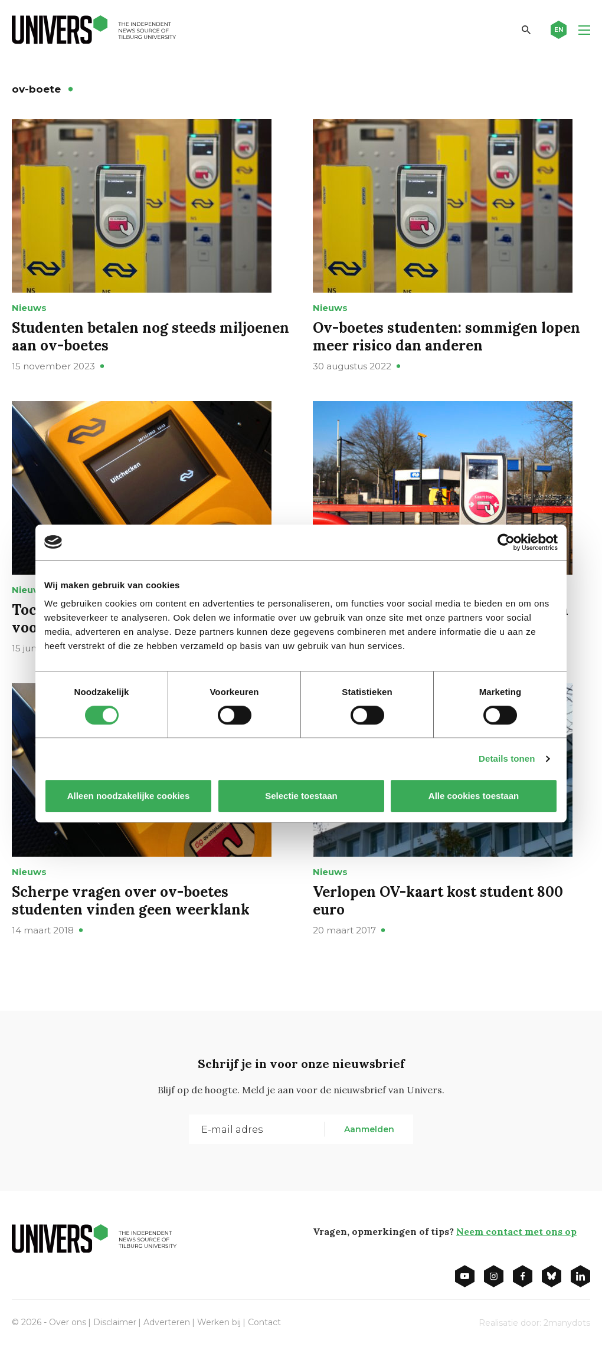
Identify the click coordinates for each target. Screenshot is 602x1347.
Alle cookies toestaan (473, 796)
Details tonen (507, 758)
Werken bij (219, 1322)
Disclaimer (114, 1322)
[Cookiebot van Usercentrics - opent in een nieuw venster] (506, 542)
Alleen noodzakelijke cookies (128, 796)
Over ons (67, 1322)
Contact (264, 1322)
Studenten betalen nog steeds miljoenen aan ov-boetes (150, 337)
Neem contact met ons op (516, 1231)
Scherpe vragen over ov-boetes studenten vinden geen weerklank (131, 901)
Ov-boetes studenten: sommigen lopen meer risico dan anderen (446, 337)
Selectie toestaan (301, 796)
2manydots (567, 1322)
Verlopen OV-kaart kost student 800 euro (438, 901)
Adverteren (166, 1322)
